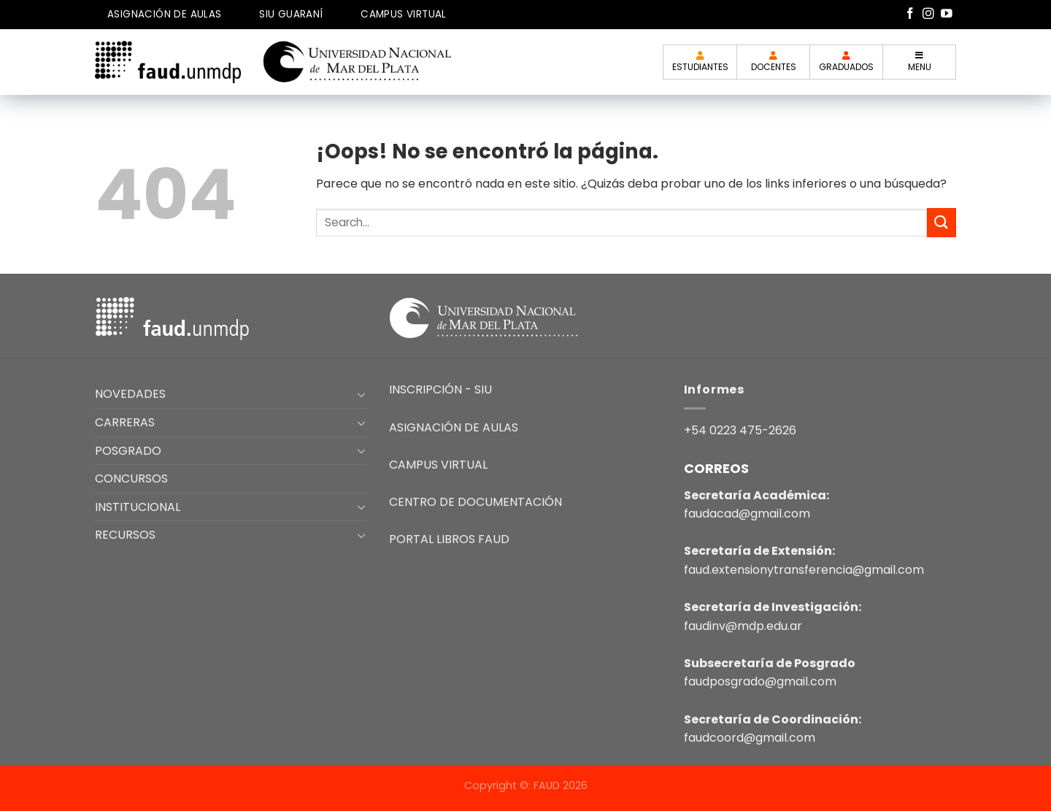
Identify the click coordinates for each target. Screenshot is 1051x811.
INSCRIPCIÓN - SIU (440, 389)
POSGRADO (128, 450)
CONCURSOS (131, 478)
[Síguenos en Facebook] (910, 14)
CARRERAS (125, 422)
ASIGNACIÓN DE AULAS (164, 14)
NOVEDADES (130, 393)
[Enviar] (941, 222)
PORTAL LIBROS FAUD (449, 539)
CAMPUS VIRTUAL (404, 14)
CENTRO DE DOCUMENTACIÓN (475, 501)
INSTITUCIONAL (137, 507)
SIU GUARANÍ (291, 14)
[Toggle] (362, 394)
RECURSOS (125, 534)
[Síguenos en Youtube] (946, 14)
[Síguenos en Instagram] (928, 14)
